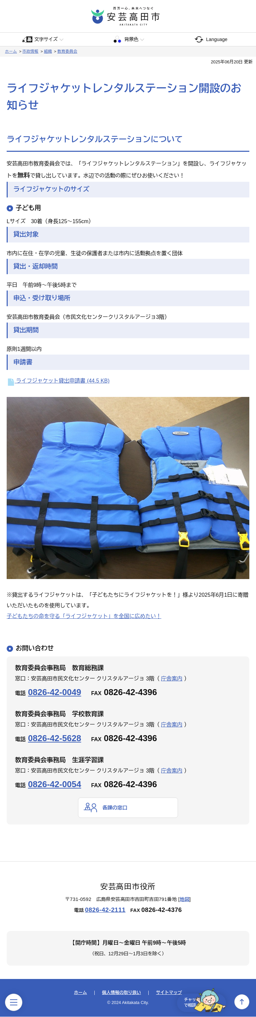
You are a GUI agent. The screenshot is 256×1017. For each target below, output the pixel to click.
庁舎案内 (171, 678)
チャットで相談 (200, 1001)
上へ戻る (241, 1001)
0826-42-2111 (105, 910)
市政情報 (30, 51)
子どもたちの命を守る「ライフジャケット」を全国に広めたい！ (84, 616)
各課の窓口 (115, 808)
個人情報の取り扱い (121, 993)
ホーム (11, 51)
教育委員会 (67, 51)
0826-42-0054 (54, 784)
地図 (184, 899)
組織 (48, 51)
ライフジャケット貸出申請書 (58, 381)
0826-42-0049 (54, 692)
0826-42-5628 (54, 738)
